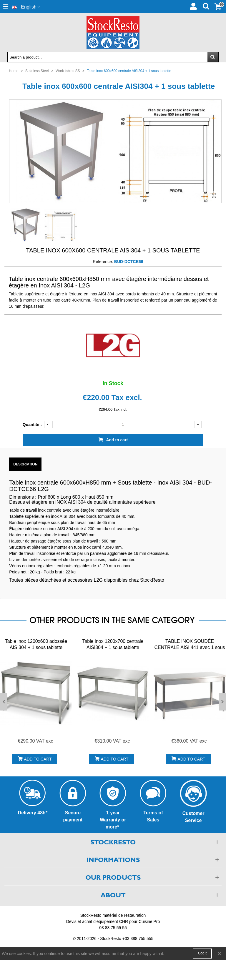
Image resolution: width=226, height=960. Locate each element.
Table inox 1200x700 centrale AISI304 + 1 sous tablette (112, 644)
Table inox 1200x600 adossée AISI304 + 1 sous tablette (36, 644)
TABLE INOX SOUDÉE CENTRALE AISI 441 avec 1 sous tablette (189, 647)
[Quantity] (122, 424)
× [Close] (219, 953)
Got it (202, 953)
